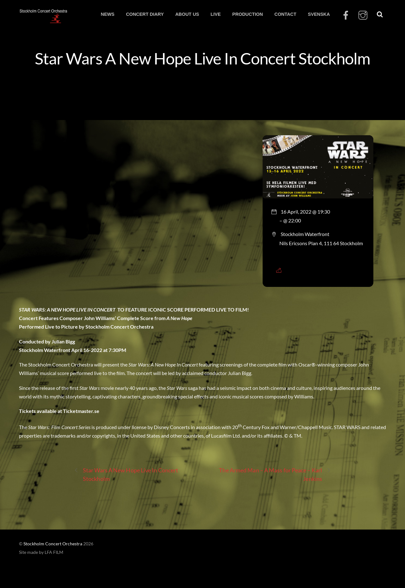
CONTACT (285, 14)
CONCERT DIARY (145, 14)
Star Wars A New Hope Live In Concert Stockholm (202, 58)
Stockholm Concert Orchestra (52, 543)
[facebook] (345, 15)
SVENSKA (319, 14)
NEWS (107, 14)
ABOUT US (187, 14)
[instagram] (363, 15)
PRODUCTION (247, 14)
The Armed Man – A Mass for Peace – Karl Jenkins (275, 474)
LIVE (216, 14)
